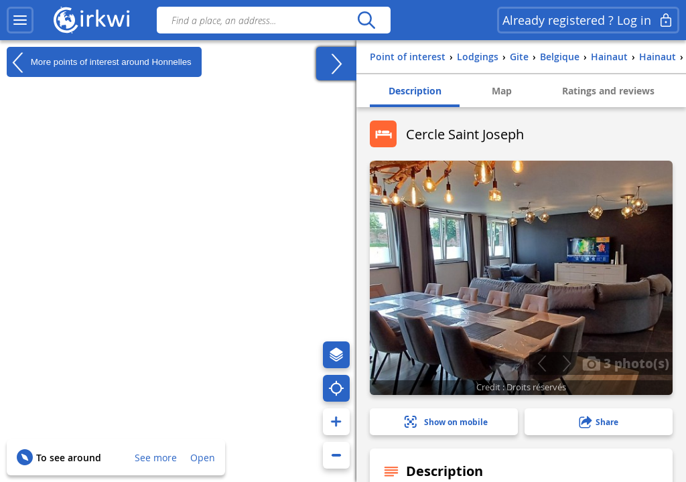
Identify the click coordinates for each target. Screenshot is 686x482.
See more (156, 457)
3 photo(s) (625, 362)
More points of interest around (99, 62)
